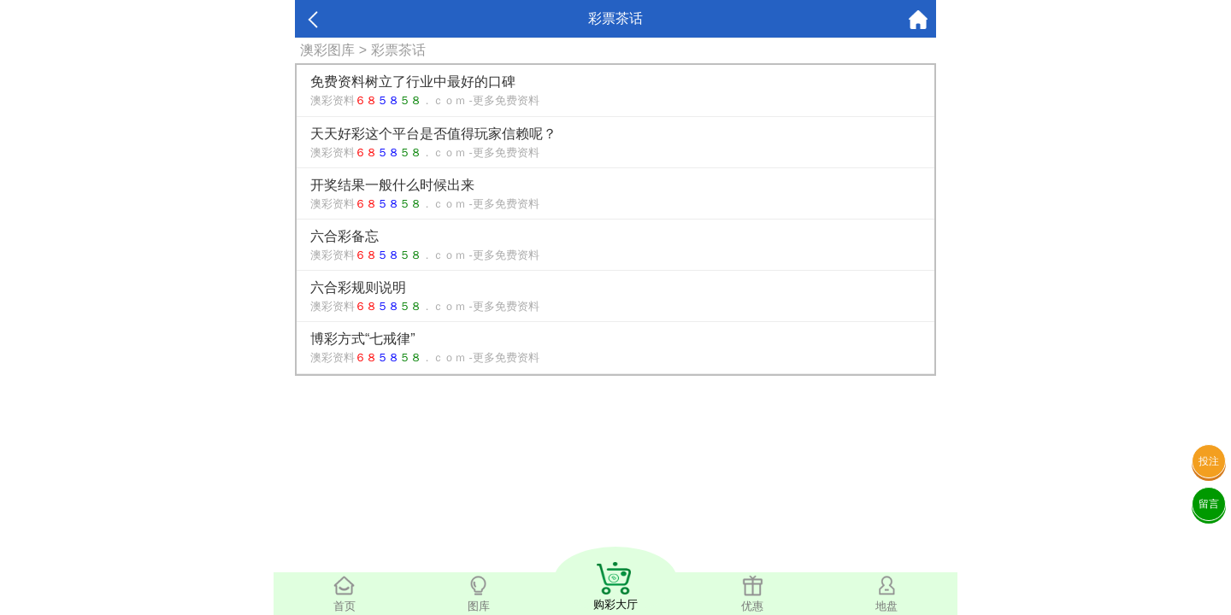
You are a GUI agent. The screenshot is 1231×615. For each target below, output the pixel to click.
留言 (1209, 504)
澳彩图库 (327, 50)
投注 (1209, 461)
